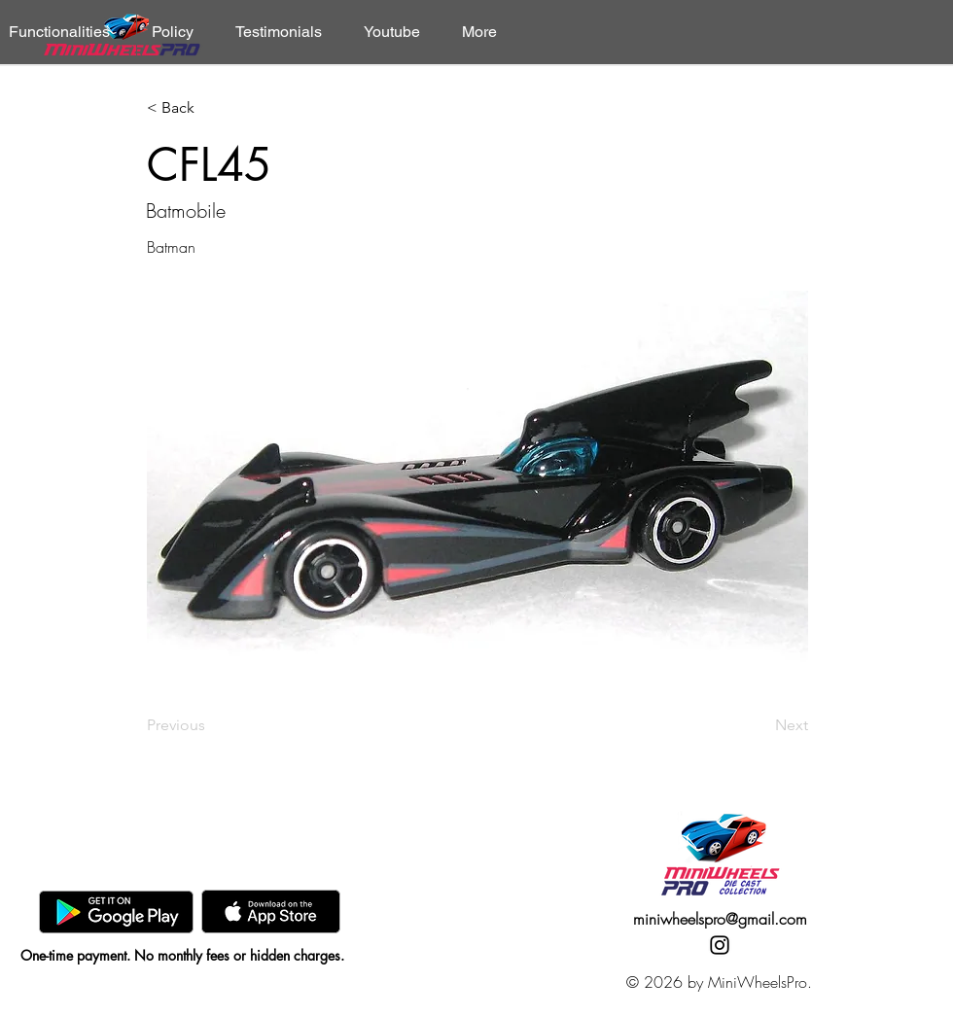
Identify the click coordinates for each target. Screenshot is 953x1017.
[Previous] (211, 725)
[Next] (759, 725)
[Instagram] (719, 945)
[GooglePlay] (116, 911)
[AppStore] (270, 911)
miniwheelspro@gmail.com (720, 918)
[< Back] (211, 108)
